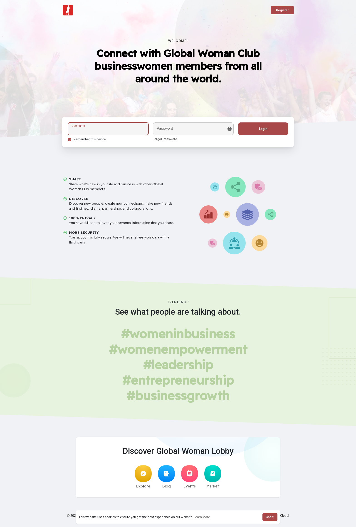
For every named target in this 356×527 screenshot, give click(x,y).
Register (282, 10)
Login (263, 129)
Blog (166, 476)
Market (212, 476)
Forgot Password (165, 139)
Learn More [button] (202, 517)
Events (189, 476)
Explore (143, 476)
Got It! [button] (270, 517)
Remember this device (90, 139)
